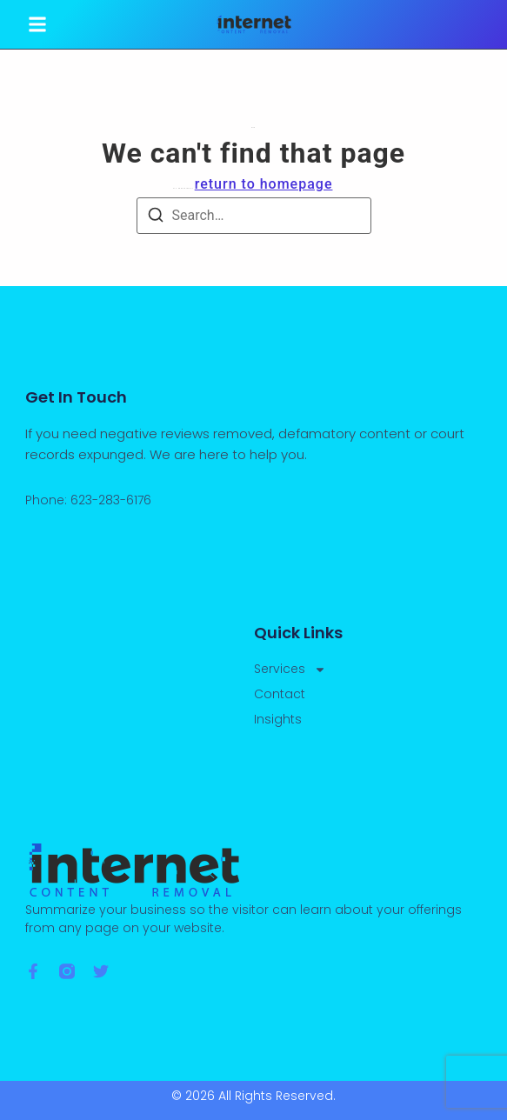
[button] (37, 24)
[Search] (155, 218)
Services (290, 669)
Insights (278, 719)
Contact (279, 694)
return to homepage (264, 184)
